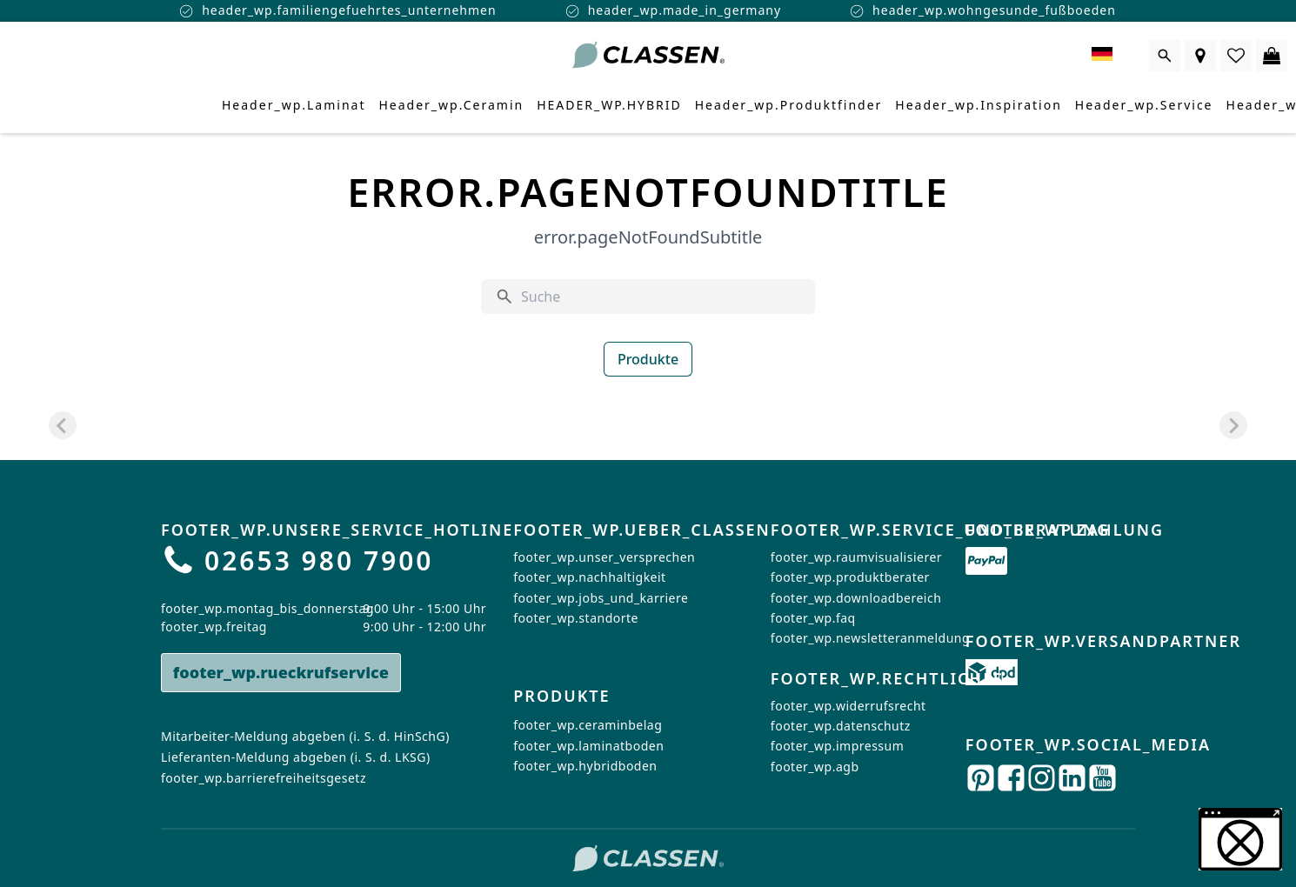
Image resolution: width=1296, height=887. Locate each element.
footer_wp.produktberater (850, 577)
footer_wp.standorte (575, 617)
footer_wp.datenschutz (841, 725)
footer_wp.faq (813, 617)
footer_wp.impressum (837, 745)
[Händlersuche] (1200, 55)
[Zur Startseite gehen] (648, 55)
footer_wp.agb (815, 766)
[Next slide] (1233, 425)
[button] (1240, 839)
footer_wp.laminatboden (588, 745)
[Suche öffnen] (1164, 55)
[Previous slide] (63, 425)
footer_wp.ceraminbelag (587, 725)
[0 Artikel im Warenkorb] (1271, 55)
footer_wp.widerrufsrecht (848, 704)
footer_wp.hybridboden (585, 766)
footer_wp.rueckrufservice (281, 672)
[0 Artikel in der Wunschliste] (1236, 55)
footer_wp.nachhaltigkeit (589, 577)
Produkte (648, 359)
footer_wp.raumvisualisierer (856, 557)
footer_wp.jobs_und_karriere (600, 597)
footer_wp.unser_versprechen (604, 557)
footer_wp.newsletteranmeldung (870, 637)
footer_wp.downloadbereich (856, 597)
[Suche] (661, 296)
